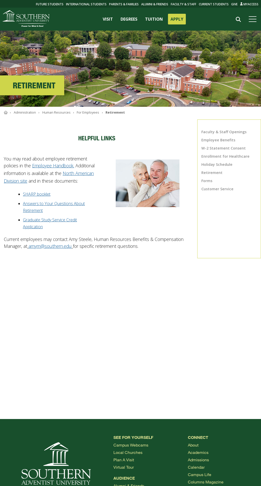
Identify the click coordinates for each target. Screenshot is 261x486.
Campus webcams (130, 444)
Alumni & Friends (154, 4)
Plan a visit (123, 459)
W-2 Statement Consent (223, 148)
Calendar (196, 467)
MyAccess (249, 4)
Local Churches (127, 452)
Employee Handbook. (53, 166)
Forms (206, 180)
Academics (198, 452)
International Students (86, 4)
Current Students (214, 4)
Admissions (198, 459)
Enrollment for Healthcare (225, 156)
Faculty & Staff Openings (223, 131)
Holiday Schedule (216, 164)
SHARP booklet (36, 194)
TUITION (154, 19)
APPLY (177, 19)
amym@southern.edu (50, 246)
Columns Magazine (206, 481)
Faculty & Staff (183, 4)
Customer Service (217, 188)
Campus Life (199, 474)
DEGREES (129, 19)
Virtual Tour (123, 467)
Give (234, 4)
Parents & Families (124, 4)
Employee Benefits (218, 140)
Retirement (212, 172)
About (193, 444)
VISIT (108, 19)
